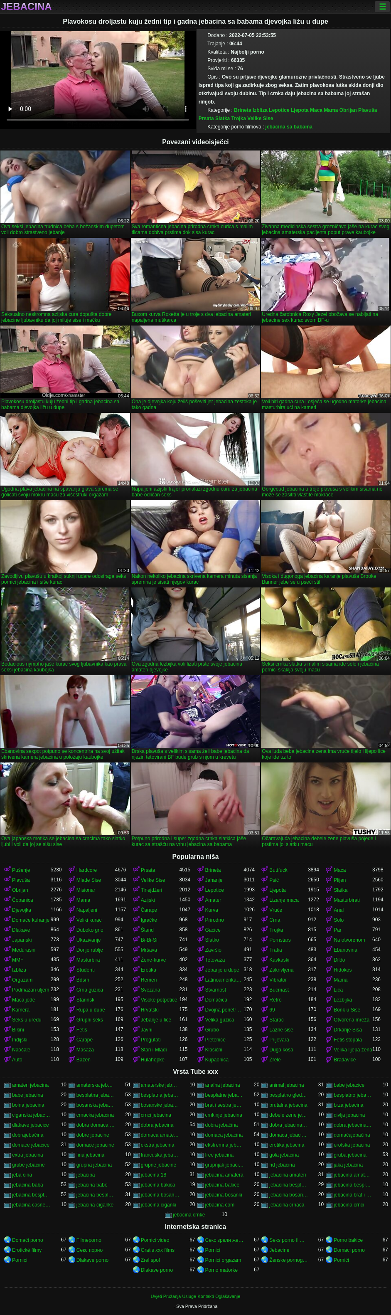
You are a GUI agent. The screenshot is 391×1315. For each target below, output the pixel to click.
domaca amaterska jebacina (160, 1135)
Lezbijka (343, 1000)
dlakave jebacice (30, 1125)
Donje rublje (89, 950)
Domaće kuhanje (30, 920)
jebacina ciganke (94, 1205)
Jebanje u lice (156, 1020)
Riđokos (343, 970)
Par (338, 930)
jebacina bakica (158, 1185)
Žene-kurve (153, 960)
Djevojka (21, 910)
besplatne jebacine (224, 1095)
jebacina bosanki (223, 1195)
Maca (316, 110)
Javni (146, 1030)
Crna (274, 920)
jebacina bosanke (160, 1195)
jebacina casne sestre (31, 1205)
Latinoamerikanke (224, 980)
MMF (17, 960)
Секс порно (89, 1250)
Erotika (148, 970)
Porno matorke (221, 1270)
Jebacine (279, 1250)
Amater (213, 900)
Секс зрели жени (224, 1240)
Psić (274, 880)
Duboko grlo (89, 930)
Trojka (238, 118)
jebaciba (85, 1175)
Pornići (341, 1260)
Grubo (212, 1030)
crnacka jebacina (95, 1115)
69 (272, 1010)
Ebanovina (345, 950)
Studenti (85, 970)
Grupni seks (89, 1020)
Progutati (151, 1040)
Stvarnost (215, 990)
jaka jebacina (348, 1165)
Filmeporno (88, 1240)
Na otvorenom (349, 940)
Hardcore (86, 870)
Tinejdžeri (151, 890)
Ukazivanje (88, 940)
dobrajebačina (27, 1135)
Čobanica (22, 900)
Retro (275, 1000)
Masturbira (88, 960)
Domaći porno (27, 1240)
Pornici (213, 1250)
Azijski (148, 900)
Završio (213, 950)
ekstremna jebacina (224, 1145)
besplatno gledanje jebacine (288, 1095)
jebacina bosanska (288, 1195)
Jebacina (26, 6)
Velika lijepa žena (353, 1050)
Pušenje (21, 870)
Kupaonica (217, 1060)
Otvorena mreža (351, 1020)
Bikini (18, 1030)
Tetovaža (215, 960)
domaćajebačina (352, 1135)
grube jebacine (28, 1165)
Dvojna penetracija (224, 1010)
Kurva (211, 910)
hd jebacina (282, 1165)
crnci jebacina (156, 1115)
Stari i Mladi (154, 1050)
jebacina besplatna (288, 1185)
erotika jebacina (286, 1145)
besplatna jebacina (95, 1095)
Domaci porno (349, 1250)
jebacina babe (92, 1185)
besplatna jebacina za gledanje (160, 1095)
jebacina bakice (222, 1185)
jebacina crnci (349, 1205)
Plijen (340, 880)
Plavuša (367, 110)
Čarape (149, 910)
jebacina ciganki (158, 1205)
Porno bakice (348, 1240)
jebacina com (220, 1205)
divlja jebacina (349, 1115)
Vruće (275, 910)
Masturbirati (347, 900)
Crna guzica (89, 990)
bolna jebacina (28, 1105)
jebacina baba (27, 1185)
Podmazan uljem (30, 990)
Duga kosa (281, 1050)
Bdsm (82, 980)
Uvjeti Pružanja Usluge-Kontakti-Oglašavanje (195, 1296)
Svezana (150, 990)
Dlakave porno (92, 1260)
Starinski (86, 1000)
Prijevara (279, 1040)
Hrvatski (150, 1010)
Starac (276, 1020)
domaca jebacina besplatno (288, 1135)
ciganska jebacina (31, 1115)
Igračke (149, 920)
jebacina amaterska (353, 1175)
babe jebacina (27, 1095)
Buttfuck (278, 870)
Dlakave (21, 930)
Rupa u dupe (90, 1010)
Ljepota (300, 110)
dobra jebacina (157, 1125)
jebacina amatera (224, 1175)
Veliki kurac (89, 920)
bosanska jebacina (95, 1105)
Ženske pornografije (288, 1260)
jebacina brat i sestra (353, 1195)
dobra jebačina (221, 1125)
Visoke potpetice (159, 1000)
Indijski (19, 1040)
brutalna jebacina (288, 1105)
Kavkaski (279, 960)
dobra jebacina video (353, 1125)
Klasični (213, 1050)
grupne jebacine (158, 1165)
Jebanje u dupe (222, 970)
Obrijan (348, 110)
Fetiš (81, 1030)
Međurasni (23, 950)
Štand (147, 930)
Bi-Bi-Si (149, 940)
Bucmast (279, 990)
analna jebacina (222, 1085)
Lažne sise (281, 1030)
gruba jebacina (350, 1155)
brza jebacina (348, 1105)
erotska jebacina (352, 1145)
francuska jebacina (160, 1155)
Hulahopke (153, 1060)
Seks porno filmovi (288, 1240)
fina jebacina (90, 1155)
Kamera (21, 1010)
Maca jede (23, 1000)
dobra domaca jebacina (95, 1125)
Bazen (83, 1060)
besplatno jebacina (353, 1095)
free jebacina (219, 1155)
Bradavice (345, 1060)
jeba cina (22, 1175)
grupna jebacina (94, 1165)
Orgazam (22, 980)
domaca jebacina (224, 1135)
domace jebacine (95, 1145)
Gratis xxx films (158, 1250)
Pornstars (279, 940)
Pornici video (155, 1240)
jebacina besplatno (31, 1195)
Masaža (85, 1050)
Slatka (222, 118)
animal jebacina (286, 1085)
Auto (17, 1060)
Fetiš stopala (348, 1040)
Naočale (21, 1050)
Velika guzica (219, 1020)
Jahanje (214, 880)
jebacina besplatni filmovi (353, 1185)
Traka (275, 950)
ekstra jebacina (158, 1145)
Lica (338, 990)
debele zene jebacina (288, 1115)
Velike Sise (260, 118)
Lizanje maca (284, 900)
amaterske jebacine (160, 1085)
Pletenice (215, 1040)
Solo (339, 920)
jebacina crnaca (286, 1205)
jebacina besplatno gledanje (95, 1195)
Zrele (274, 1060)
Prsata (206, 118)
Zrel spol (150, 1260)
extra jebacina (27, 1155)
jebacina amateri (287, 1175)
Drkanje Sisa (348, 1030)
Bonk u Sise (347, 1010)
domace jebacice (30, 1145)
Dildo (339, 960)
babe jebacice (349, 1085)
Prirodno (214, 920)
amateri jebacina (30, 1085)
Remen (149, 980)
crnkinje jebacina (223, 1115)
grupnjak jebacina (224, 1165)
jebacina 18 (153, 1175)
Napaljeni (86, 910)
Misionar (85, 890)
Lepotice (279, 110)
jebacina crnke (189, 1215)
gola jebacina (284, 1155)
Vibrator (278, 980)
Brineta (242, 110)
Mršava (149, 950)
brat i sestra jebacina (224, 1105)
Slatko (212, 940)
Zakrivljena (281, 970)
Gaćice (213, 930)
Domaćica (216, 1000)
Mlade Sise (88, 880)
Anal (339, 910)
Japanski (22, 940)
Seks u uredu (27, 1020)
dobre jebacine (92, 1135)
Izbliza (260, 110)
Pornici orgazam (223, 1260)
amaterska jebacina (95, 1085)
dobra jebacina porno (288, 1125)
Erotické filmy (27, 1250)
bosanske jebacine (160, 1105)
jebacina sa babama (289, 127)
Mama (331, 110)
